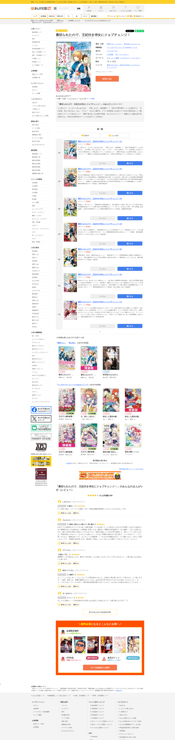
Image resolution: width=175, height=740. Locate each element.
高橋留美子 (35, 310)
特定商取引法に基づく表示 (127, 737)
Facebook (94, 736)
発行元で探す (36, 141)
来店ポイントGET (37, 74)
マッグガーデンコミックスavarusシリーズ (72, 385)
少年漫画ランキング (97, 718)
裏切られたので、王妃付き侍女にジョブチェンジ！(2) (100, 169)
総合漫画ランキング (97, 705)
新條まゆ (34, 297)
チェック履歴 (36, 93)
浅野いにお (35, 254)
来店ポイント (138, 16)
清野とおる (35, 300)
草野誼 (34, 287)
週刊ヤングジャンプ (38, 362)
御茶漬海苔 (35, 274)
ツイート (131, 31)
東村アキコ (35, 317)
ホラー (34, 232)
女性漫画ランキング (97, 708)
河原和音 (34, 277)
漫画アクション (37, 395)
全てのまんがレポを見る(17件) (100, 612)
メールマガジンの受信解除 (41, 712)
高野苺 (34, 307)
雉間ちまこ (115, 44)
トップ (35, 16)
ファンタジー (135, 58)
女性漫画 (34, 182)
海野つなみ (35, 264)
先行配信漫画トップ (38, 48)
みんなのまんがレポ (38, 144)
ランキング (121, 16)
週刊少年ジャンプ (37, 349)
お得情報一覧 (36, 77)
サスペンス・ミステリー (39, 219)
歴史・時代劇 (36, 222)
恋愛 (33, 206)
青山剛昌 (34, 251)
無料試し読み (107, 79)
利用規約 (121, 731)
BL (77, 16)
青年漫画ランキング (97, 715)
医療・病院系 (36, 242)
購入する (130, 163)
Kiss (33, 355)
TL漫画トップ (36, 58)
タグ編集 (91, 98)
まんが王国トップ (37, 695)
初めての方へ (36, 112)
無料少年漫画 (36, 170)
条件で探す (35, 125)
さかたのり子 (36, 290)
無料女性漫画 (36, 160)
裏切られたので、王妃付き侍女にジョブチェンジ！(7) (100, 302)
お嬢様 (116, 58)
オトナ (85, 16)
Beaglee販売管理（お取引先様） (129, 727)
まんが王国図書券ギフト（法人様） (130, 724)
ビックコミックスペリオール (41, 401)
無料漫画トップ (37, 32)
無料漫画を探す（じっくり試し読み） (131, 469)
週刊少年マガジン (37, 359)
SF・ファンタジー (37, 235)
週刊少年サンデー (37, 385)
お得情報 (36, 727)
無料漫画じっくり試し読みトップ (58, 695)
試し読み (103, 163)
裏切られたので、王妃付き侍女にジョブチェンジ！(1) (100, 141)
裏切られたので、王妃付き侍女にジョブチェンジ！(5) (100, 249)
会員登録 (34, 87)
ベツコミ (34, 372)
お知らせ (34, 102)
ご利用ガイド (36, 109)
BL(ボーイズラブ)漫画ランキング (101, 724)
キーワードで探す (37, 138)
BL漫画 (34, 199)
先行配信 (43, 16)
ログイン (34, 90)
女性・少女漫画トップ (39, 52)
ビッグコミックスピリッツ (40, 352)
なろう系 (83, 98)
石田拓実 (34, 261)
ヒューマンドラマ (37, 209)
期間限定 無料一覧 (37, 173)
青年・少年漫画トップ (39, 55)
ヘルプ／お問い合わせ (39, 106)
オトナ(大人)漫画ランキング (99, 727)
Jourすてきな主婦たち (39, 375)
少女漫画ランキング (97, 712)
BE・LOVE (35, 336)
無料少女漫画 (36, 163)
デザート (34, 392)
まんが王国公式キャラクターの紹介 (130, 721)
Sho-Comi (35, 382)
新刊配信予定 (36, 42)
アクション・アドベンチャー (41, 229)
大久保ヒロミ (36, 271)
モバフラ (34, 398)
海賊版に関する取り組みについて (41, 454)
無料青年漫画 (36, 167)
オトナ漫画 (35, 202)
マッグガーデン (112, 51)
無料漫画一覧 (36, 157)
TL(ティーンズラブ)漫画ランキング (101, 721)
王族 (64, 98)
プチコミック (36, 342)
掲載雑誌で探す (37, 135)
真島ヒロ (34, 323)
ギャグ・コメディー (38, 212)
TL (68, 16)
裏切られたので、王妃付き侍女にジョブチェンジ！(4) (100, 224)
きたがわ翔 (35, 280)
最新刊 (85, 135)
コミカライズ (125, 58)
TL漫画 (34, 196)
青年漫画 (34, 189)
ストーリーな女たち (38, 339)
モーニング (35, 378)
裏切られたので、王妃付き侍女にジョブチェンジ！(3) (100, 199)
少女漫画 (34, 186)
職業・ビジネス (37, 215)
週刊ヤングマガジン (38, 346)
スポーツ (34, 225)
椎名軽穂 (34, 294)
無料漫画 (93, 16)
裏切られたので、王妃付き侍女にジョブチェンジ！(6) (100, 274)
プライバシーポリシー (125, 734)
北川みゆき (35, 284)
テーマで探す (36, 128)
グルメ (34, 238)
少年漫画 (34, 192)
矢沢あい (34, 327)
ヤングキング (36, 388)
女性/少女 (52, 16)
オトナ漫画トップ (37, 65)
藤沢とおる (35, 320)
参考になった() (66, 513)
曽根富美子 (35, 304)
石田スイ (34, 257)
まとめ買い (114, 135)
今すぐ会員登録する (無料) (100, 668)
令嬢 (58, 98)
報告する (76, 513)
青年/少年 (60, 16)
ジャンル (111, 16)
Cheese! (34, 365)
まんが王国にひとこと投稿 (40, 115)
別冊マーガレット (37, 369)
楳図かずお (35, 267)
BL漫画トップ (36, 62)
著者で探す (35, 131)
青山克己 (132, 44)
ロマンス (110, 58)
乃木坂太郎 (35, 313)
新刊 (129, 16)
